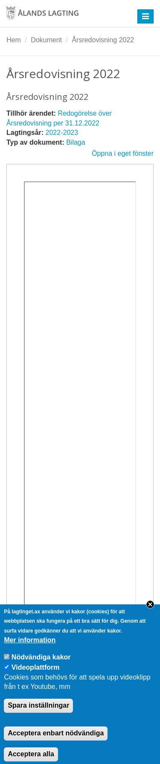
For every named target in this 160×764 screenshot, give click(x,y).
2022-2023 (62, 132)
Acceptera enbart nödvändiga (56, 742)
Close (150, 613)
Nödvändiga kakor (41, 666)
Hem (13, 40)
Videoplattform (36, 676)
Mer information (29, 649)
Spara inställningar (38, 714)
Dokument (46, 40)
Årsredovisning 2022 (103, 40)
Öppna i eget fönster (123, 153)
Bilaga (75, 142)
